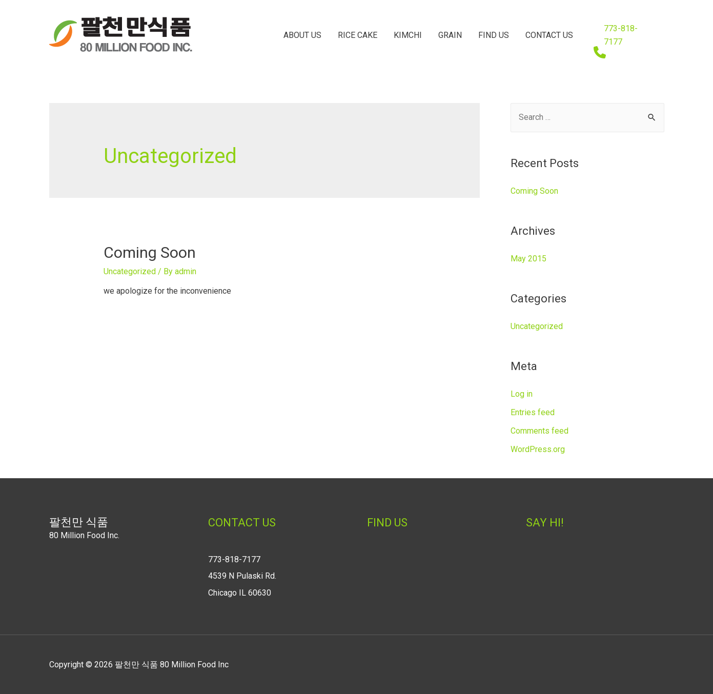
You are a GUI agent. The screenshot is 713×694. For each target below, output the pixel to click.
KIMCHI (408, 35)
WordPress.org (538, 449)
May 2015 (528, 258)
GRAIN (450, 35)
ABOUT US (302, 35)
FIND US (493, 35)
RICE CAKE (357, 35)
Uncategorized (130, 271)
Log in (522, 394)
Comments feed (539, 431)
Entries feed (533, 412)
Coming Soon (150, 252)
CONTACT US (549, 35)
